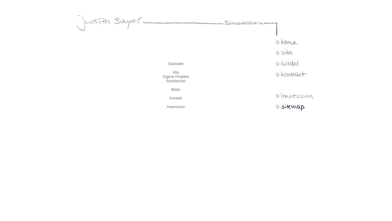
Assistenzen (176, 81)
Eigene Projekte (176, 77)
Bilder (176, 89)
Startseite (176, 64)
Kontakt (176, 98)
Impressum (176, 107)
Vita (176, 72)
